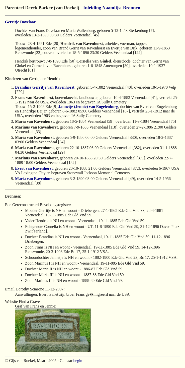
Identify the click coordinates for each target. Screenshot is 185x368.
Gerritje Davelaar (20, 22)
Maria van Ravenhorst (34, 178)
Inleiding (92, 7)
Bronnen (131, 7)
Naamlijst (112, 7)
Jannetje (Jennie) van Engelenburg (88, 106)
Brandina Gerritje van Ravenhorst (44, 87)
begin (77, 360)
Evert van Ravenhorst (34, 168)
